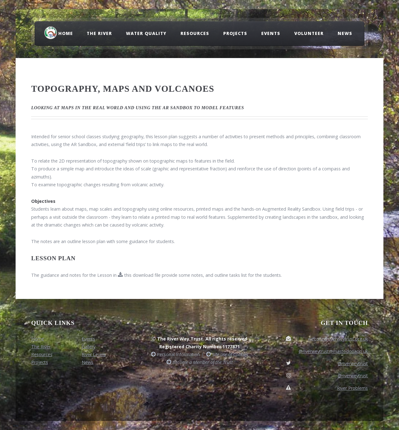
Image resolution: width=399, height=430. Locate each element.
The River (99, 33)
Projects (235, 33)
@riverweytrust (353, 363)
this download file (142, 275)
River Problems (352, 388)
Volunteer (309, 33)
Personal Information (178, 354)
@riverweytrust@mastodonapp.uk (333, 351)
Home (65, 33)
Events (270, 33)
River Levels (94, 354)
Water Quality (146, 33)
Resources (194, 33)
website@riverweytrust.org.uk (338, 339)
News (345, 33)
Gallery (88, 346)
